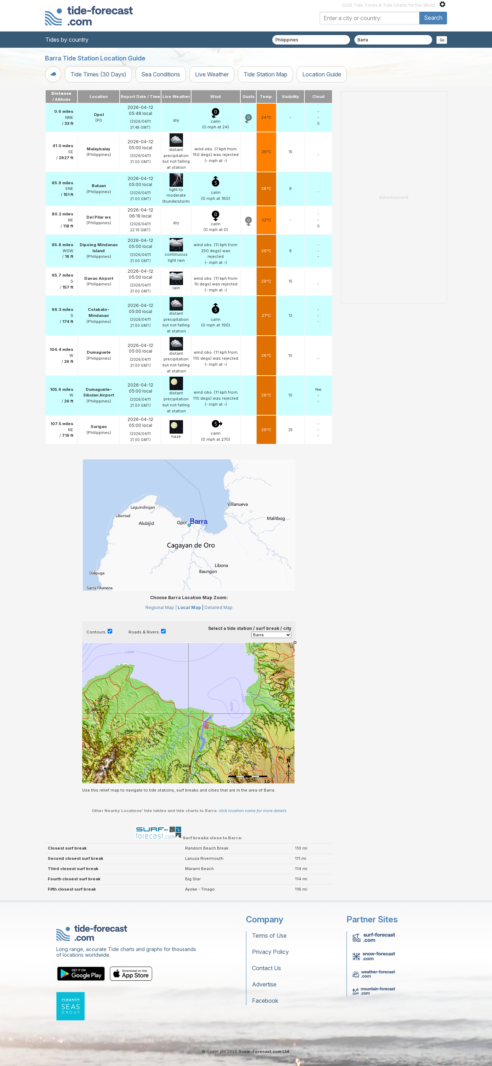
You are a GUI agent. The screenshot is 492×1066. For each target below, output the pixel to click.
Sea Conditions (160, 74)
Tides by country (66, 39)
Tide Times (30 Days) (98, 74)
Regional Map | (161, 607)
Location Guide (321, 74)
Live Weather (212, 74)
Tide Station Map (265, 74)
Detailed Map (219, 607)
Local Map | (191, 607)
